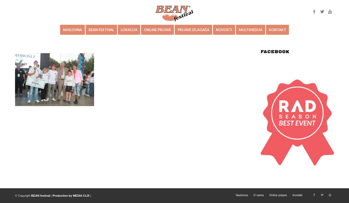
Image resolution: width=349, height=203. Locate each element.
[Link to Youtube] (330, 12)
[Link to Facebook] (314, 12)
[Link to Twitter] (322, 12)
